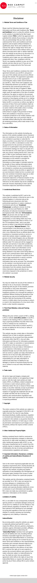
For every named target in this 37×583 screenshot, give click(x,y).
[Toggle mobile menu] (36, 3)
